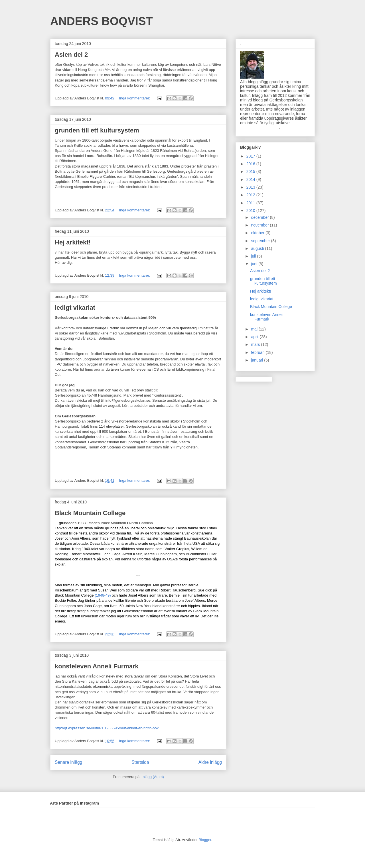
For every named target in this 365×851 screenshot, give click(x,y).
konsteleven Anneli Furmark (97, 666)
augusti (258, 248)
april (255, 336)
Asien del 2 (71, 54)
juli (254, 256)
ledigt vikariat (75, 307)
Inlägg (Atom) (153, 777)
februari (258, 352)
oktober (258, 232)
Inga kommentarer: (135, 98)
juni (254, 264)
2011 (251, 203)
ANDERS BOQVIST (101, 21)
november (260, 225)
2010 (251, 210)
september (261, 240)
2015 (251, 171)
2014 (251, 179)
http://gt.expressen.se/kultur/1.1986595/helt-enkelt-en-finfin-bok (107, 728)
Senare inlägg (68, 762)
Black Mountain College (90, 513)
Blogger (205, 840)
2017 (251, 156)
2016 (251, 164)
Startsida (140, 762)
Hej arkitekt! (73, 242)
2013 (251, 187)
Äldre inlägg (210, 762)
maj (254, 329)
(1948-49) (103, 595)
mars (256, 344)
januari (257, 360)
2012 (251, 195)
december (260, 217)
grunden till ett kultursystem (97, 130)
